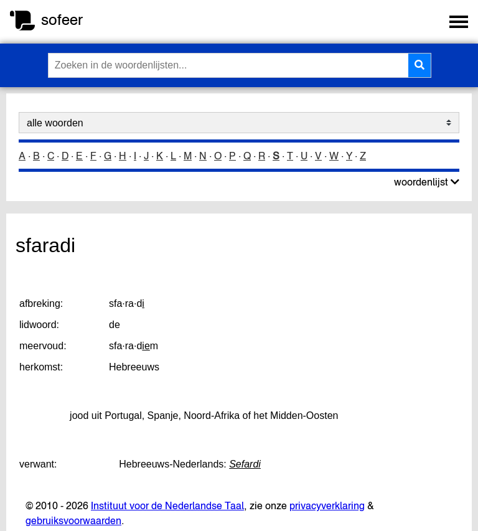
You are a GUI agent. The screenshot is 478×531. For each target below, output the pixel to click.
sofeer (62, 19)
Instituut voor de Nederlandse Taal (167, 505)
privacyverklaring (327, 505)
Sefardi (245, 464)
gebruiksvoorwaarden (73, 520)
